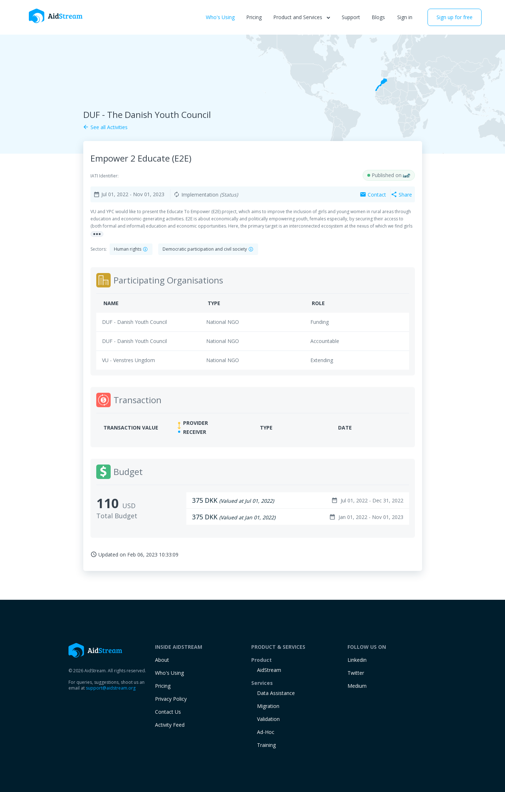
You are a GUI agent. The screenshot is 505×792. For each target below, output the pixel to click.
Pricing (254, 17)
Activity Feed (170, 724)
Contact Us (168, 711)
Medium (357, 685)
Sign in (404, 17)
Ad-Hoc (265, 732)
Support (351, 17)
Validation (268, 719)
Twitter (355, 672)
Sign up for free (455, 17)
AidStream (269, 669)
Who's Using (220, 17)
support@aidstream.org (111, 688)
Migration (268, 706)
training (266, 745)
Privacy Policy (171, 698)
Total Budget (116, 515)
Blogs (378, 17)
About (162, 659)
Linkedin (357, 659)
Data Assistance (276, 693)
